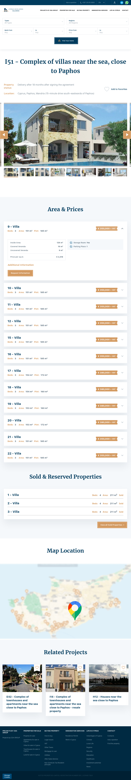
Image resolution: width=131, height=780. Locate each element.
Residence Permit (72, 736)
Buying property (83, 10)
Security (89, 751)
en (100, 2)
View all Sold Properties (111, 525)
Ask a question (71, 2)
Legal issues (49, 740)
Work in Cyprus (71, 740)
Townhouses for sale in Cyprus (32, 750)
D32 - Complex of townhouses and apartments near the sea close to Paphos (22, 702)
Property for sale (29, 736)
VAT (46, 743)
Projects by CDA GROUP (49, 10)
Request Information (20, 273)
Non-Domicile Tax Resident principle (54, 764)
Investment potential (93, 763)
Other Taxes (49, 747)
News (88, 767)
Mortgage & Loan (51, 751)
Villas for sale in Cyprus (32, 745)
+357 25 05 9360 (87, 2)
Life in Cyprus (115, 10)
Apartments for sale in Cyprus (31, 740)
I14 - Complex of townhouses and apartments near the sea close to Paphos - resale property (65, 704)
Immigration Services (100, 10)
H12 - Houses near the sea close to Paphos (107, 698)
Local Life (90, 743)
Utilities (47, 755)
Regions (89, 747)
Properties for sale (67, 10)
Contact (125, 10)
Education (90, 755)
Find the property (113, 743)
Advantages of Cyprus (94, 736)
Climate (89, 740)
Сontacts (110, 736)
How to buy (48, 736)
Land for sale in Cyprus (32, 755)
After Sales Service (51, 759)
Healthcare (90, 759)
